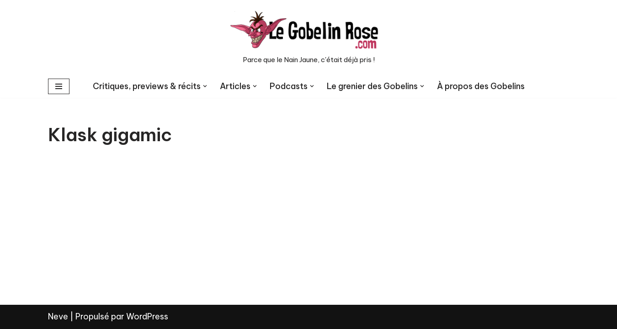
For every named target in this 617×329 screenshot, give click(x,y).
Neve (58, 316)
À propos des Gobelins (481, 86)
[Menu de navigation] (58, 86)
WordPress (147, 316)
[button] (205, 86)
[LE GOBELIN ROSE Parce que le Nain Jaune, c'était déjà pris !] (308, 37)
